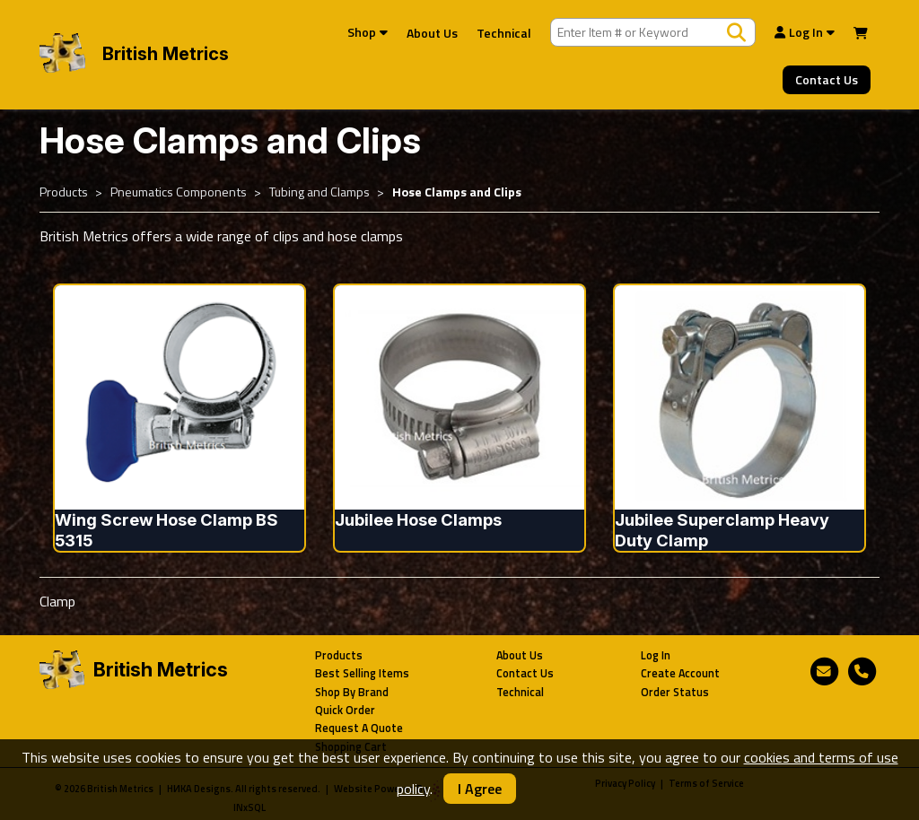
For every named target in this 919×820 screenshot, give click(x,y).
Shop (367, 31)
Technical (504, 32)
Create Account (680, 673)
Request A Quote (359, 728)
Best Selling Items (362, 673)
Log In (805, 31)
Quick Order (345, 710)
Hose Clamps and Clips (456, 192)
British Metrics (165, 54)
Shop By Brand (352, 692)
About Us (432, 32)
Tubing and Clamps (319, 192)
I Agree (480, 788)
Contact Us (826, 79)
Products (63, 192)
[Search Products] (736, 32)
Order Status (675, 692)
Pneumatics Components (178, 192)
